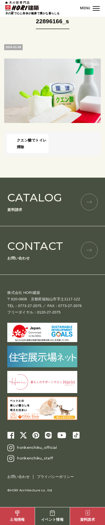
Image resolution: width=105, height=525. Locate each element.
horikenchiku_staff (35, 458)
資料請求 (52, 201)
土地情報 (17, 516)
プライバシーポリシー (55, 477)
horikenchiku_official (37, 447)
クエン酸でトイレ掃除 (31, 143)
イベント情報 (52, 516)
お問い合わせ (52, 249)
